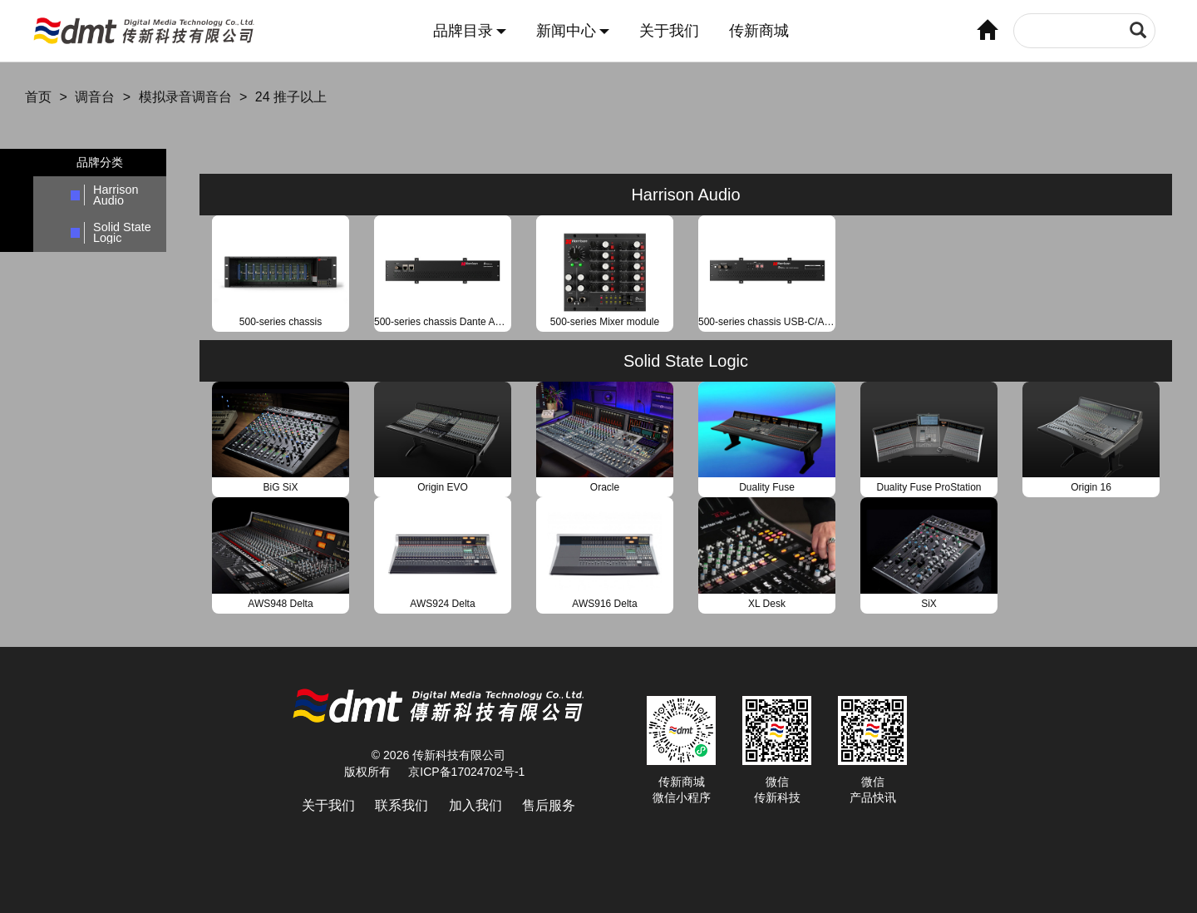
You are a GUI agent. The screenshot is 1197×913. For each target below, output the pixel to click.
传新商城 (759, 31)
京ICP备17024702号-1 (466, 771)
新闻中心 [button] (572, 31)
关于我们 (669, 31)
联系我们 (401, 805)
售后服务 (548, 805)
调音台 (95, 97)
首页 (38, 97)
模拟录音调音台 (185, 97)
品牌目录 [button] (469, 31)
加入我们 (475, 805)
